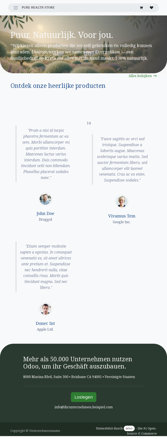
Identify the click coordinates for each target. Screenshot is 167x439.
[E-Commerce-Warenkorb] (141, 7)
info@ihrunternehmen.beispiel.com (84, 407)
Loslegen (83, 397)
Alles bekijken (143, 75)
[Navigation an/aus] (15, 7)
